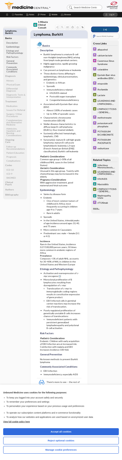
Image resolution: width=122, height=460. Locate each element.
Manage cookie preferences (61, 449)
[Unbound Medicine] (112, 5)
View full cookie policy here (16, 421)
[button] (66, 14)
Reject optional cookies (61, 440)
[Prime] (42, 14)
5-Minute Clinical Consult (40, 25)
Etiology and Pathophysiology (14, 44)
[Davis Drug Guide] (105, 49)
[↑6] (105, 29)
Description (12, 35)
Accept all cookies (61, 431)
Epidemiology (13, 39)
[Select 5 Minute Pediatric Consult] (105, 62)
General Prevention (11, 54)
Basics (8, 30)
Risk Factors (12, 49)
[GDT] (105, 76)
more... (96, 208)
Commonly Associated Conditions (12, 62)
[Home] (7, 14)
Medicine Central (29, 6)
